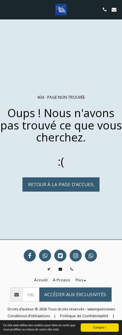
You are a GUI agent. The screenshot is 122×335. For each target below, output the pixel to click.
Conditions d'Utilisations (28, 315)
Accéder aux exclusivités (75, 294)
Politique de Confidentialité (84, 315)
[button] (7, 9)
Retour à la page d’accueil (61, 184)
